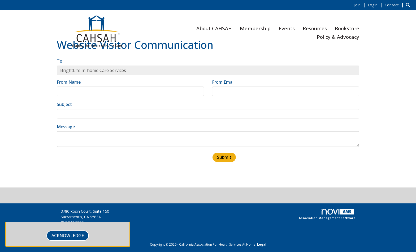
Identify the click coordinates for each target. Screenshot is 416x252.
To (59, 61)
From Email (223, 82)
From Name (69, 82)
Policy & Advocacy (338, 36)
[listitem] (360, 5)
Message (66, 127)
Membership (255, 28)
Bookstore (347, 28)
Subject (64, 104)
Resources (315, 28)
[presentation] (97, 162)
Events (287, 28)
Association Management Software (327, 214)
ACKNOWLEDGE (67, 235)
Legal (261, 244)
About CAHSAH (214, 28)
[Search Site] (409, 5)
